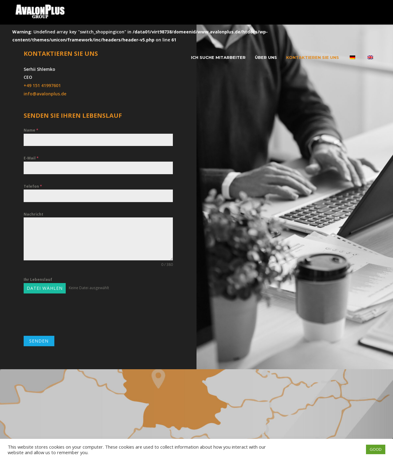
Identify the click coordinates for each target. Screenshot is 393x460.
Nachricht (33, 214)
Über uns (266, 57)
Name (31, 130)
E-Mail (31, 158)
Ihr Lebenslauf (38, 279)
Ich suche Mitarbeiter (218, 57)
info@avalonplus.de (45, 94)
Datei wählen (45, 288)
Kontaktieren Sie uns (312, 57)
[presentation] (70, 315)
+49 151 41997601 (42, 85)
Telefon (33, 186)
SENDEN (39, 341)
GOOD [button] (376, 449)
